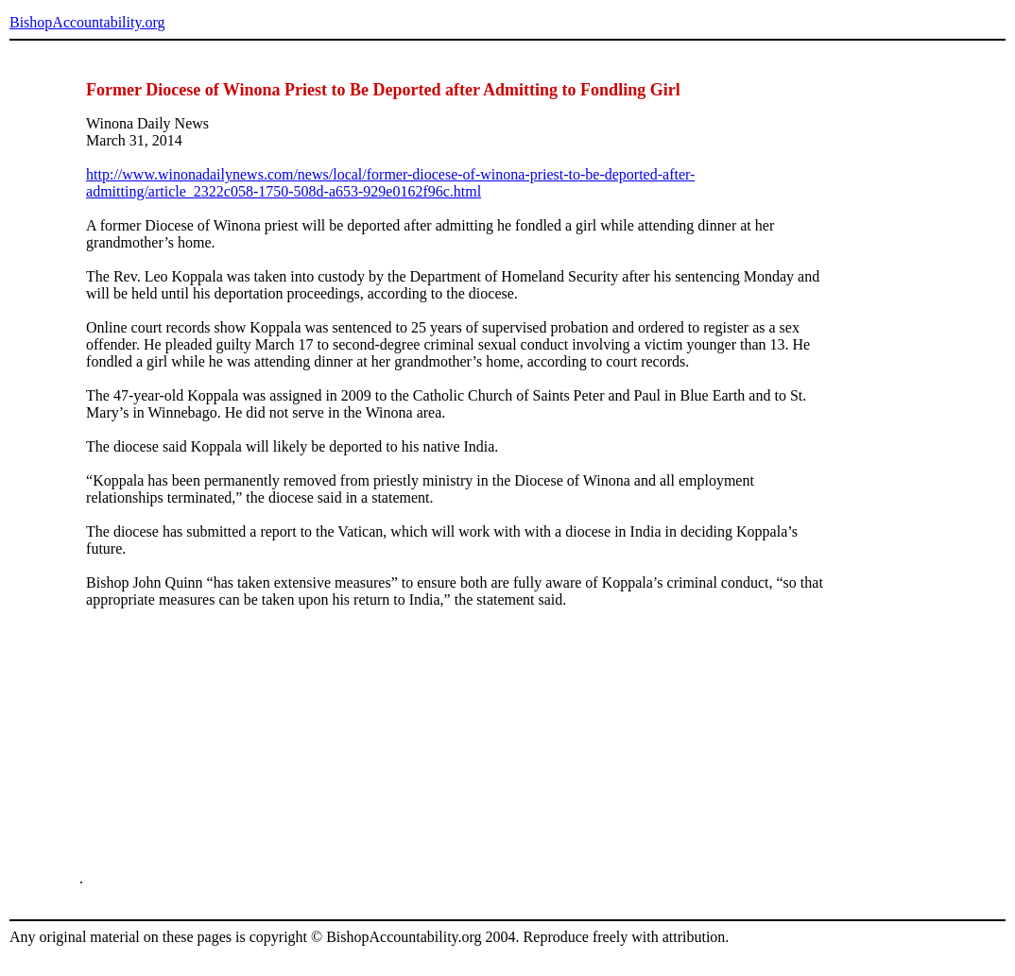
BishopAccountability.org (86, 22)
